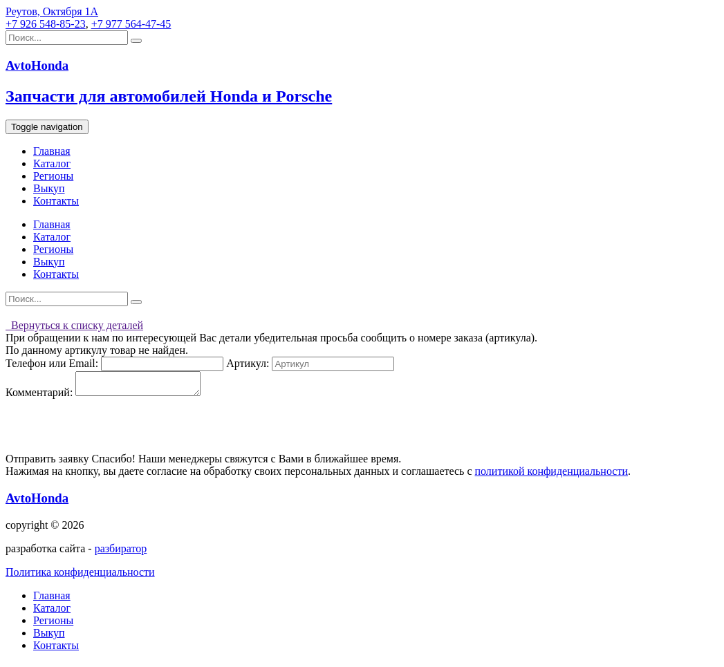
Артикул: (247, 363)
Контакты (56, 201)
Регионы (53, 176)
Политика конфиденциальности (80, 576)
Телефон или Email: (52, 363)
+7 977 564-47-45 (131, 24)
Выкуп (49, 188)
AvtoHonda (37, 502)
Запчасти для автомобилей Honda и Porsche (169, 96)
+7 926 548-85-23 (46, 24)
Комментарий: (39, 396)
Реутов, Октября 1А (52, 11)
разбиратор (121, 552)
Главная (52, 151)
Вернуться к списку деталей (74, 325)
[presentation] (111, 430)
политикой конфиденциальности (551, 475)
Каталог (52, 163)
